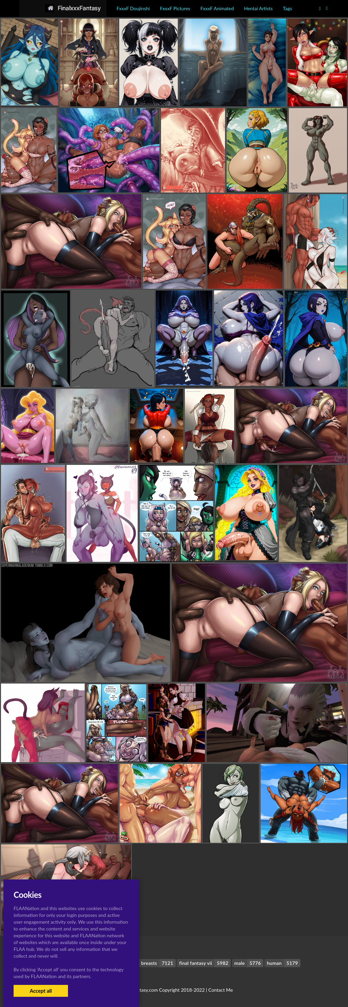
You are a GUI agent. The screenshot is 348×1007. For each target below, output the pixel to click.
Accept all (41, 991)
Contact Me (220, 990)
